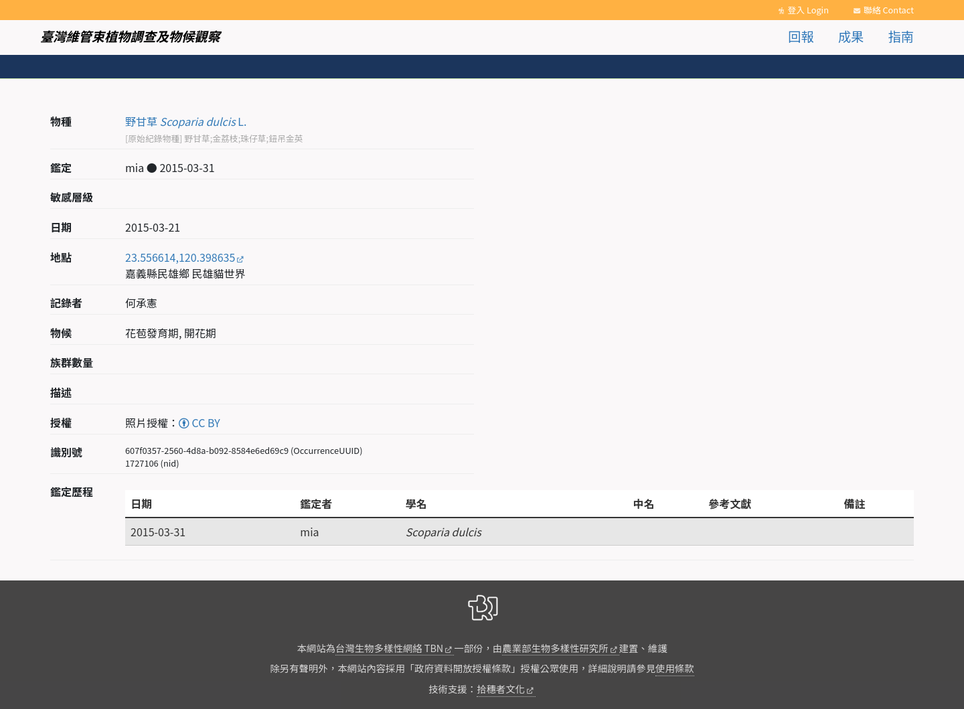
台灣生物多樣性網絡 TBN (389, 648)
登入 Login (808, 9)
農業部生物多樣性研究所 (555, 648)
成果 (851, 36)
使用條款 (674, 668)
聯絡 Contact (889, 9)
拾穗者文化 (501, 689)
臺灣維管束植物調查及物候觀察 (130, 36)
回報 (800, 36)
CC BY (199, 422)
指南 (901, 36)
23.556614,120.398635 (180, 257)
